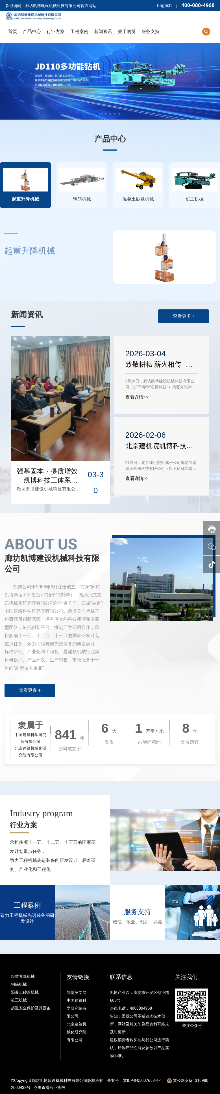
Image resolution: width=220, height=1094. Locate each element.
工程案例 (27, 905)
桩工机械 (19, 1000)
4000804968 (141, 1008)
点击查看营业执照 (49, 1087)
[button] (101, 114)
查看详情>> (137, 397)
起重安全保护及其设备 (31, 1008)
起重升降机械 (23, 976)
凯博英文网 (77, 992)
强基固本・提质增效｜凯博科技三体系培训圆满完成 (47, 480)
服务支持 (137, 911)
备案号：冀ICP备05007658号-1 (134, 1080)
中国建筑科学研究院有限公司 (76, 1008)
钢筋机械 (19, 984)
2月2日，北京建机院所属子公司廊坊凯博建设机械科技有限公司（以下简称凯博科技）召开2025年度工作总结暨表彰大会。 (161, 469)
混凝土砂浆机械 (25, 992)
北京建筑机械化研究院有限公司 (76, 1032)
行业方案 (23, 825)
